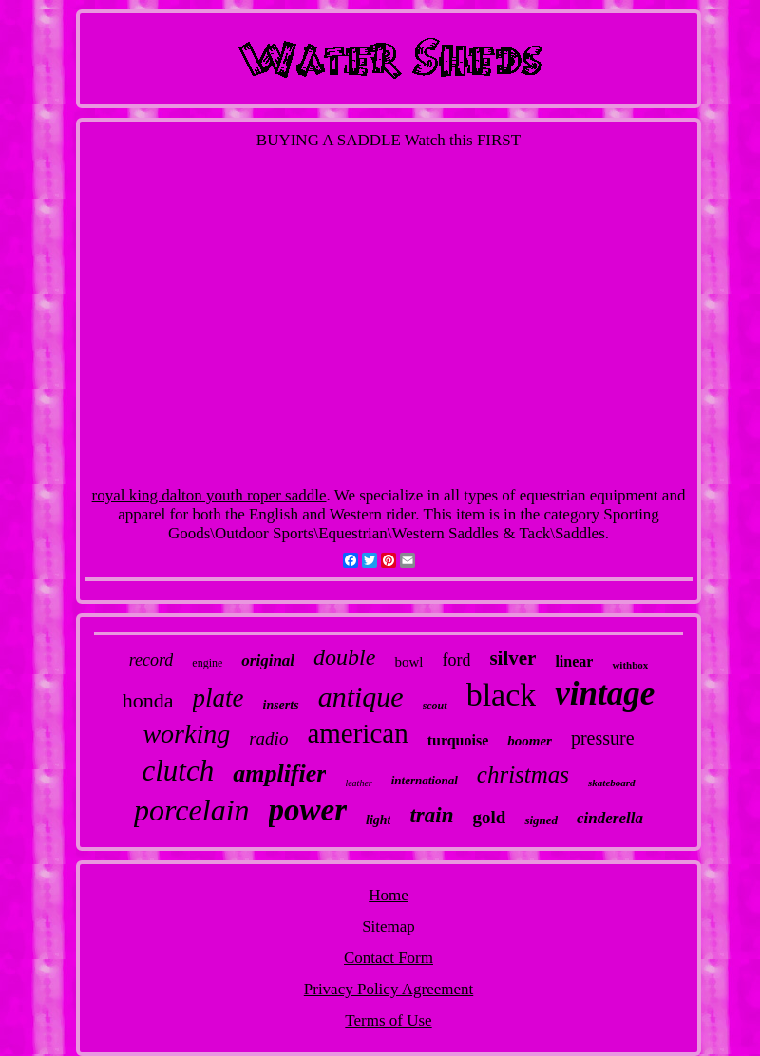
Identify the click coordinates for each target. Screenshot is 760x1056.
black (501, 694)
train (431, 815)
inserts (281, 705)
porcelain (191, 810)
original (267, 660)
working (186, 733)
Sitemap (388, 926)
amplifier (279, 773)
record (151, 660)
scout (435, 705)
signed (541, 820)
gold (489, 817)
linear (574, 661)
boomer (529, 740)
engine (207, 662)
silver (512, 658)
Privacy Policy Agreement (388, 989)
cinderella (610, 818)
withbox (630, 664)
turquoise (458, 740)
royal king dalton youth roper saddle (209, 495)
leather (358, 783)
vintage (605, 693)
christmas (523, 774)
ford (456, 660)
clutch (178, 770)
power (308, 810)
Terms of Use (388, 1020)
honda (148, 700)
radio (268, 738)
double (344, 657)
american (357, 733)
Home (388, 895)
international (424, 780)
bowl (408, 661)
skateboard (612, 782)
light (378, 820)
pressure (603, 737)
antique (361, 696)
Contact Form (388, 958)
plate (218, 698)
